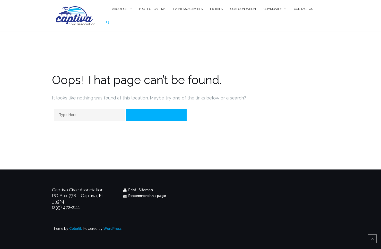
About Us (119, 9)
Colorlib (75, 229)
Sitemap (146, 190)
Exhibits (216, 9)
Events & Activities (187, 9)
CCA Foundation (243, 9)
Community (272, 9)
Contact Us (303, 9)
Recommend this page (144, 196)
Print (130, 190)
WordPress (112, 229)
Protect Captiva (152, 9)
